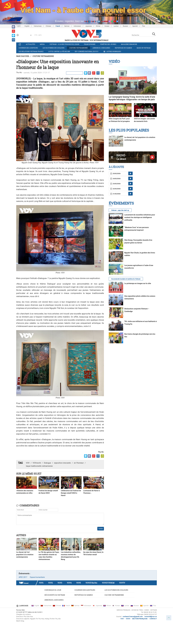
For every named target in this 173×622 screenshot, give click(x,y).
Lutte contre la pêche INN (59, 51)
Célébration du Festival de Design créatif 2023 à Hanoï (71, 493)
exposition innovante (62, 463)
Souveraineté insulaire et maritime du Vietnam (125, 279)
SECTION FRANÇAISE (139, 619)
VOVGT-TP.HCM (108, 583)
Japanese (88, 26)
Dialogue (47, 463)
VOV (28, 463)
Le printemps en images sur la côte (137, 283)
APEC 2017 (23, 577)
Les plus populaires (129, 130)
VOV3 (60, 583)
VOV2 (50, 583)
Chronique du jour (52, 590)
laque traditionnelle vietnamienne (39, 466)
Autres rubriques (112, 51)
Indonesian (77, 26)
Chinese (48, 26)
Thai (143, 26)
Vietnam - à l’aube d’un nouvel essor (64, 44)
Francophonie (89, 44)
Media (42, 44)
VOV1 (41, 583)
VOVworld (37, 463)
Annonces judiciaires (101, 48)
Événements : (25, 573)
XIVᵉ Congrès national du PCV (86, 51)
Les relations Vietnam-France (31, 51)
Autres (21, 535)
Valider (100, 528)
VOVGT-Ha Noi (91, 583)
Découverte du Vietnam (54, 595)
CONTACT (153, 619)
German (66, 26)
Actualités (30, 44)
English (27, 26)
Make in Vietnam (143, 48)
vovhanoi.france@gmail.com (132, 616)
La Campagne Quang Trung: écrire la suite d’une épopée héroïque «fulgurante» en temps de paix (132, 98)
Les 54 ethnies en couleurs (53, 48)
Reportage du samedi (123, 48)
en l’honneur (79, 463)
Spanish (135, 26)
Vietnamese (37, 26)
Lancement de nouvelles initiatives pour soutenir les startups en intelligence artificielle (139, 217)
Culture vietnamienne (78, 48)
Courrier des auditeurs (28, 48)
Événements (121, 203)
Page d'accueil (22, 56)
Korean (107, 26)
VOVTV (122, 583)
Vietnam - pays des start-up (120, 210)
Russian (125, 26)
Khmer (98, 26)
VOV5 (78, 583)
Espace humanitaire (37, 577)
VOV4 (69, 583)
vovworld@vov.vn (150, 616)
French (58, 26)
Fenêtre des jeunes (108, 44)
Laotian (116, 26)
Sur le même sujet (28, 473)
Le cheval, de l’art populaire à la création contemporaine (24, 554)
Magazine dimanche (129, 44)
